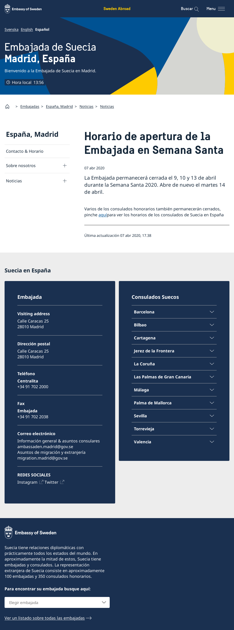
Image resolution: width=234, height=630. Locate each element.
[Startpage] (9, 106)
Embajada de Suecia (50, 52)
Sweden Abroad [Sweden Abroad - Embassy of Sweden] (117, 8)
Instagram (27, 482)
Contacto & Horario (24, 151)
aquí (102, 214)
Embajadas (29, 106)
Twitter (51, 482)
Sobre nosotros (21, 165)
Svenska (12, 29)
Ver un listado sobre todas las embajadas (45, 617)
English (27, 29)
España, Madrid (59, 106)
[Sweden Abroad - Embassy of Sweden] (27, 8)
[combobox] (57, 602)
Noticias (86, 106)
